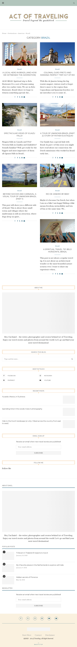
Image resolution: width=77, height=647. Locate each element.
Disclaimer (50, 635)
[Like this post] (15, 97)
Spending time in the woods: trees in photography (22, 409)
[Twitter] (28, 618)
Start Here (26, 635)
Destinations (12, 33)
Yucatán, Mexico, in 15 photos (13, 397)
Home (4, 33)
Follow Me (6, 469)
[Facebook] (20, 376)
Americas (21, 33)
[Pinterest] (20, 380)
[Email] (56, 618)
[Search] (74, 3)
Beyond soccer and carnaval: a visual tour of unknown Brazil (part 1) (19, 196)
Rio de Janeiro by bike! (57, 194)
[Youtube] (56, 380)
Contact (38, 635)
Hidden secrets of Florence (27, 577)
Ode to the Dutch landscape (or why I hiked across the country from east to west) (31, 422)
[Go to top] (38, 644)
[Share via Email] (24, 97)
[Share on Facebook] (17, 97)
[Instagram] (56, 376)
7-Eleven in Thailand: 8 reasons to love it (32, 553)
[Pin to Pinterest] (22, 97)
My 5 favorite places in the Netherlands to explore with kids (40, 565)
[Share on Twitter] (19, 97)
